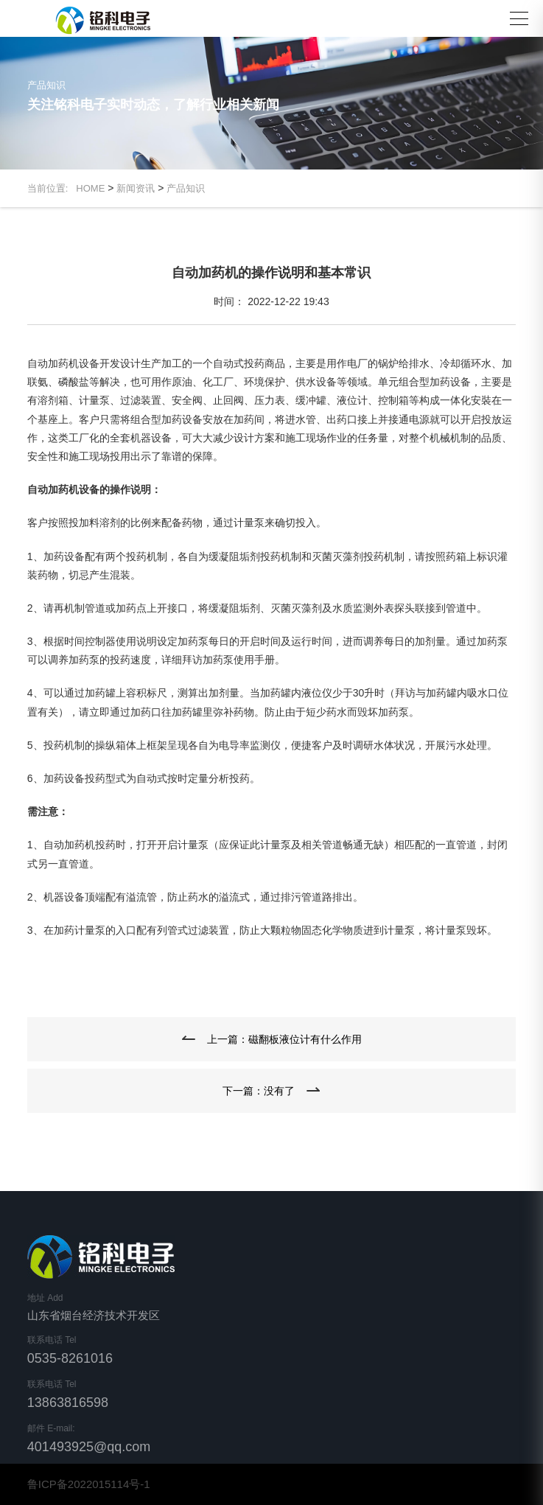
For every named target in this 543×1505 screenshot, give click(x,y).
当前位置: (51, 188)
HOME (90, 188)
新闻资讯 (135, 188)
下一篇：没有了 (259, 1091)
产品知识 (186, 188)
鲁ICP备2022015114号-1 (88, 1484)
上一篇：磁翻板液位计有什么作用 (284, 1039)
